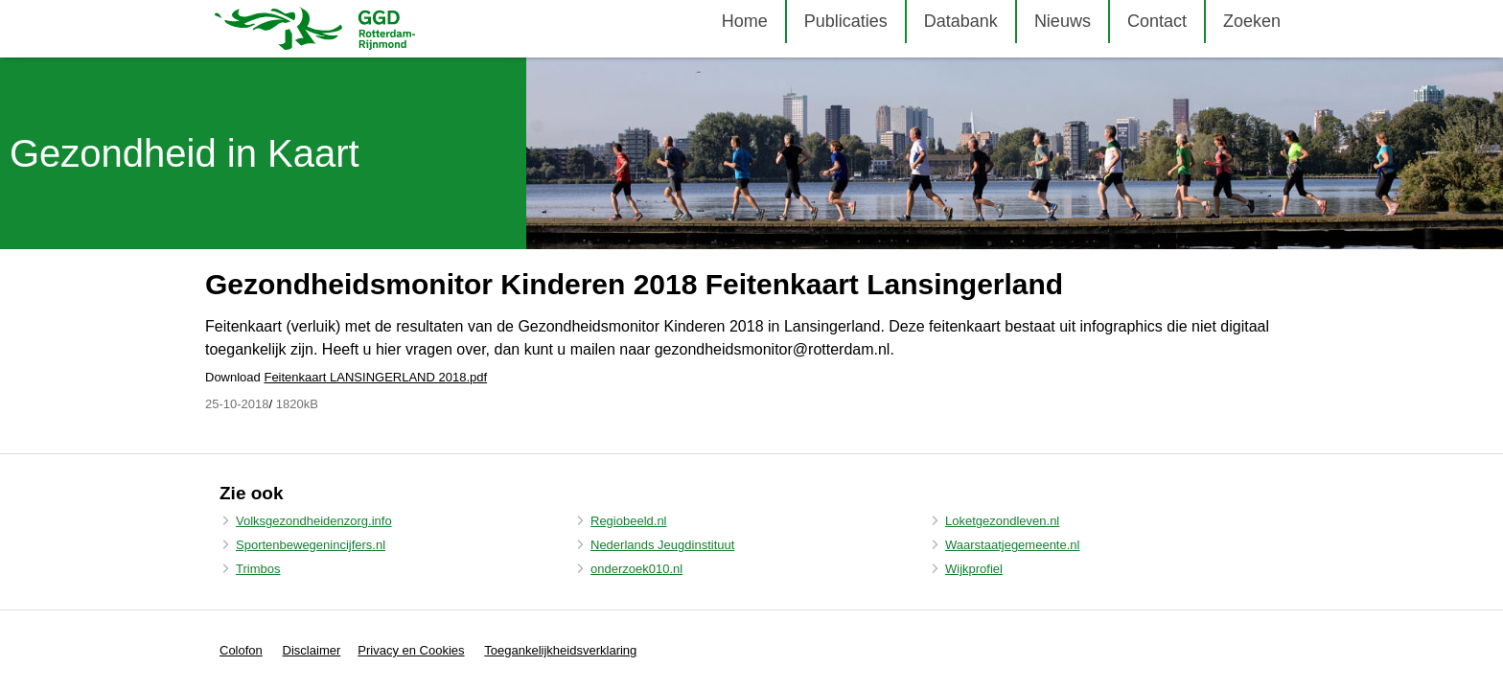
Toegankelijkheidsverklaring (560, 650)
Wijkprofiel (974, 569)
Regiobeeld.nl (628, 521)
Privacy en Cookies (411, 650)
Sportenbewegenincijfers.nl (310, 545)
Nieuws (1062, 21)
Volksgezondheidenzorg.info (314, 521)
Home (745, 21)
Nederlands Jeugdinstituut (662, 545)
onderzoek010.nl (636, 569)
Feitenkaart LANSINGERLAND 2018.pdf (375, 377)
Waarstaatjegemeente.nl (1012, 545)
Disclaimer (312, 650)
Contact (1157, 21)
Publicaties (846, 21)
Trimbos (258, 569)
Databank (961, 21)
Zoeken (1252, 21)
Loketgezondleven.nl (1002, 521)
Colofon (241, 650)
